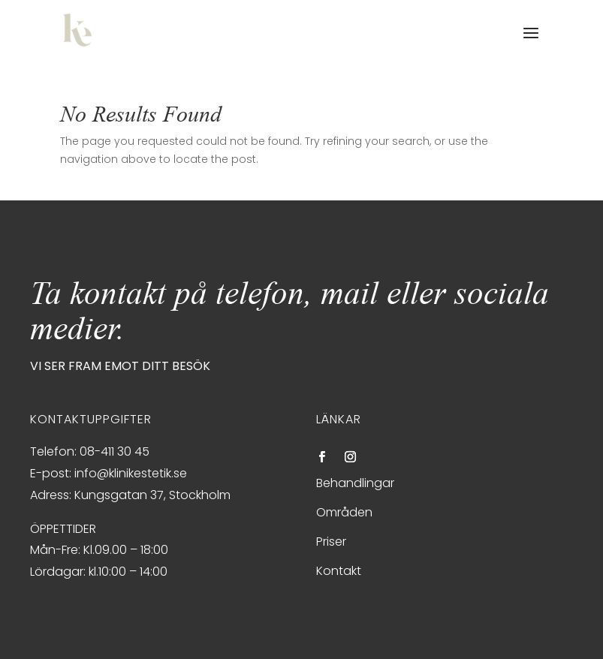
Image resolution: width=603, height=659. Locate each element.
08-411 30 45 (114, 451)
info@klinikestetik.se (130, 473)
